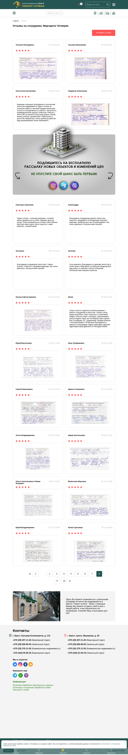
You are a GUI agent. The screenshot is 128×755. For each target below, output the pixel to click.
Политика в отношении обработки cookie (31, 688)
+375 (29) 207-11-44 (22, 641)
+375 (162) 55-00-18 (22, 654)
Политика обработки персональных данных (33, 686)
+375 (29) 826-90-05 (22, 645)
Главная (15, 21)
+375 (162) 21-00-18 (77, 654)
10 (64, 581)
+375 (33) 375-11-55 (22, 649)
